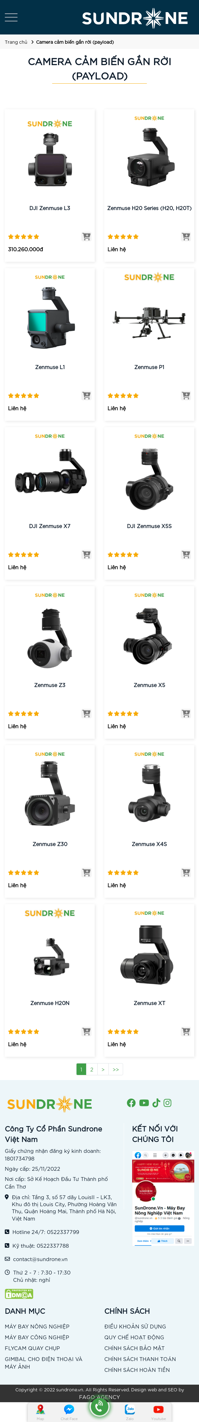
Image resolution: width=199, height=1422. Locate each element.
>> (116, 1069)
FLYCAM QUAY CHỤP (32, 1347)
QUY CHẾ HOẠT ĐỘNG (134, 1337)
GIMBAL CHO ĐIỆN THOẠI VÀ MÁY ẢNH (44, 1362)
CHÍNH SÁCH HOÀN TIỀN (137, 1369)
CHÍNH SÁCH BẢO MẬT (134, 1347)
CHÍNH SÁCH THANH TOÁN (140, 1358)
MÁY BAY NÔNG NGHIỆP (37, 1326)
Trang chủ (16, 42)
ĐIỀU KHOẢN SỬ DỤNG (135, 1326)
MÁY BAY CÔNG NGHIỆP (37, 1337)
